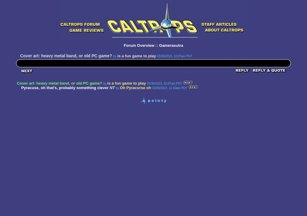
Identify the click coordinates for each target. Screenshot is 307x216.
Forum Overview (139, 45)
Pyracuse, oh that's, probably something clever (65, 88)
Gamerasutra (171, 45)
